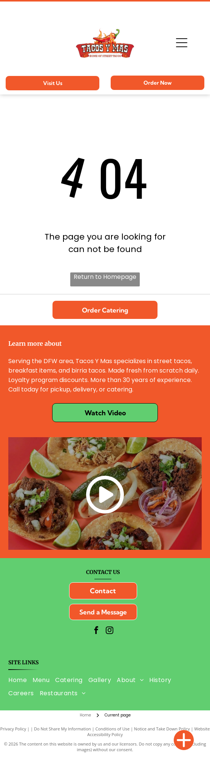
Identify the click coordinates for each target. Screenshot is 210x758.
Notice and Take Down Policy (162, 729)
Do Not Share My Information (62, 729)
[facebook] (96, 631)
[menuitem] (20, 679)
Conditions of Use (113, 729)
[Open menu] (181, 42)
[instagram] (109, 631)
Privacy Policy (13, 729)
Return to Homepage (105, 276)
